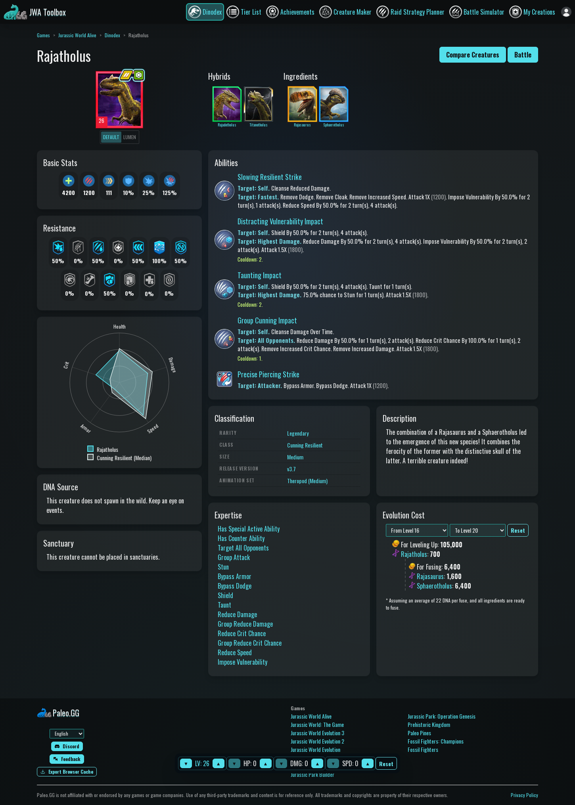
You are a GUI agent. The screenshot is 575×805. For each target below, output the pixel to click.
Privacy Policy (524, 795)
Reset (386, 763)
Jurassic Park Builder (312, 774)
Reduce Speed (235, 652)
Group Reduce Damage (245, 624)
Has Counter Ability (241, 538)
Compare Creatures (472, 54)
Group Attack (234, 557)
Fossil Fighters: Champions (436, 741)
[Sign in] (566, 11)
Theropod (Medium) (307, 480)
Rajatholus (414, 554)
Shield (225, 595)
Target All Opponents (243, 548)
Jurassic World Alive (77, 35)
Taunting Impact (260, 275)
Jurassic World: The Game (317, 724)
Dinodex (112, 35)
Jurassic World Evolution (315, 749)
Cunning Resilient (305, 445)
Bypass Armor (234, 576)
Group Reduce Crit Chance (250, 643)
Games (43, 35)
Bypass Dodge (234, 586)
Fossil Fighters (423, 749)
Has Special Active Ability (249, 528)
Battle (522, 54)
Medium (295, 457)
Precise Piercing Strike (268, 374)
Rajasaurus (430, 576)
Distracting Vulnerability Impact (280, 221)
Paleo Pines (419, 733)
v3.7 (291, 469)
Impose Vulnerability (242, 662)
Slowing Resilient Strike (270, 177)
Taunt (224, 605)
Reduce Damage (237, 614)
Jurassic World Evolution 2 (317, 741)
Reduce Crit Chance (242, 633)
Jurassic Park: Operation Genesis (441, 716)
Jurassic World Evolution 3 (317, 733)
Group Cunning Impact (267, 320)
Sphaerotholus (434, 586)
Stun (223, 567)
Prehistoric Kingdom (429, 724)
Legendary (298, 433)
